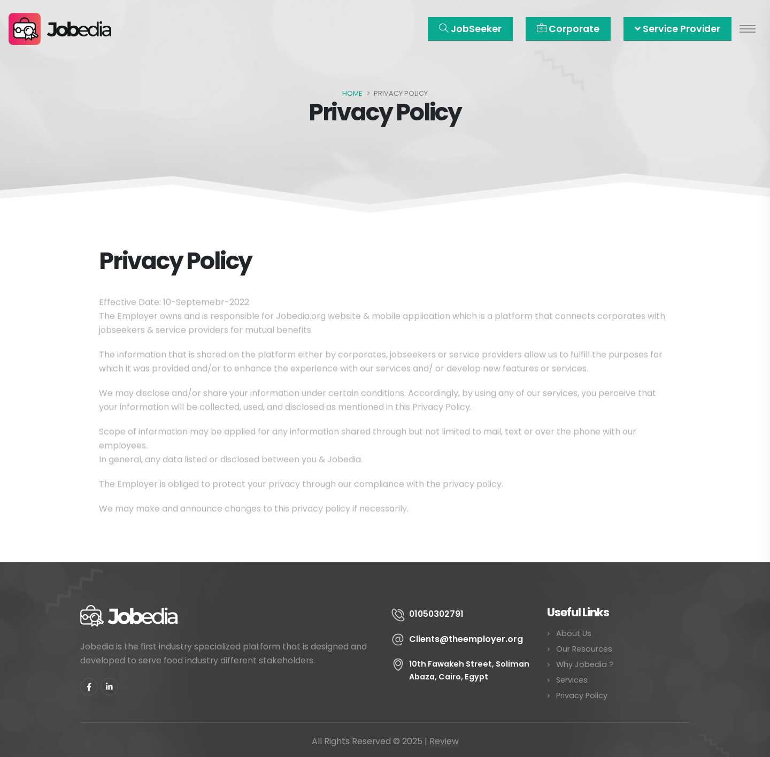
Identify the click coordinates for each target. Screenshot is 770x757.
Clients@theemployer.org (466, 639)
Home (352, 93)
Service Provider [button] (677, 28)
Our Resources (584, 649)
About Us (573, 633)
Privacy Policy (581, 695)
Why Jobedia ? (584, 664)
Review (444, 741)
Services (572, 680)
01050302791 (436, 614)
